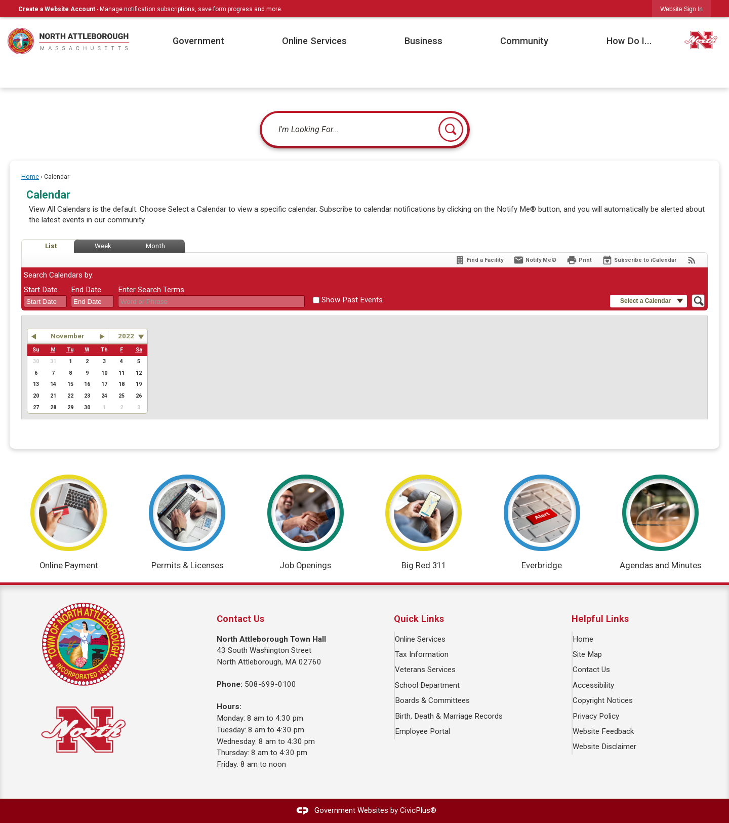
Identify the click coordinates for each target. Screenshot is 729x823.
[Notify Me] (534, 260)
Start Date (41, 289)
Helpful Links (600, 618)
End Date (86, 289)
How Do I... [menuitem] (629, 40)
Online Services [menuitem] (314, 40)
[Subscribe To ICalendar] (639, 260)
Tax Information (422, 654)
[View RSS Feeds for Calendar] (691, 260)
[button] (450, 129)
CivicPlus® (418, 810)
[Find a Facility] (479, 260)
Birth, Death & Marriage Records (449, 716)
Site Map (587, 654)
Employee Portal (423, 731)
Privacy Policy (596, 716)
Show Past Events (352, 299)
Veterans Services (425, 669)
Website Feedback (603, 731)
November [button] (68, 336)
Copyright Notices (603, 700)
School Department (427, 685)
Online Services (420, 639)
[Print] (579, 260)
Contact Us (592, 669)
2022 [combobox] (126, 336)
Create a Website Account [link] (56, 9)
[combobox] (45, 301)
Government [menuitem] (198, 40)
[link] (681, 9)
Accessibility (594, 685)
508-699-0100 (270, 684)
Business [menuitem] (423, 40)
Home (30, 176)
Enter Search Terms (151, 289)
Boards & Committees (432, 700)
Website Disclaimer (605, 746)
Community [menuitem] (524, 40)
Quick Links (419, 618)
